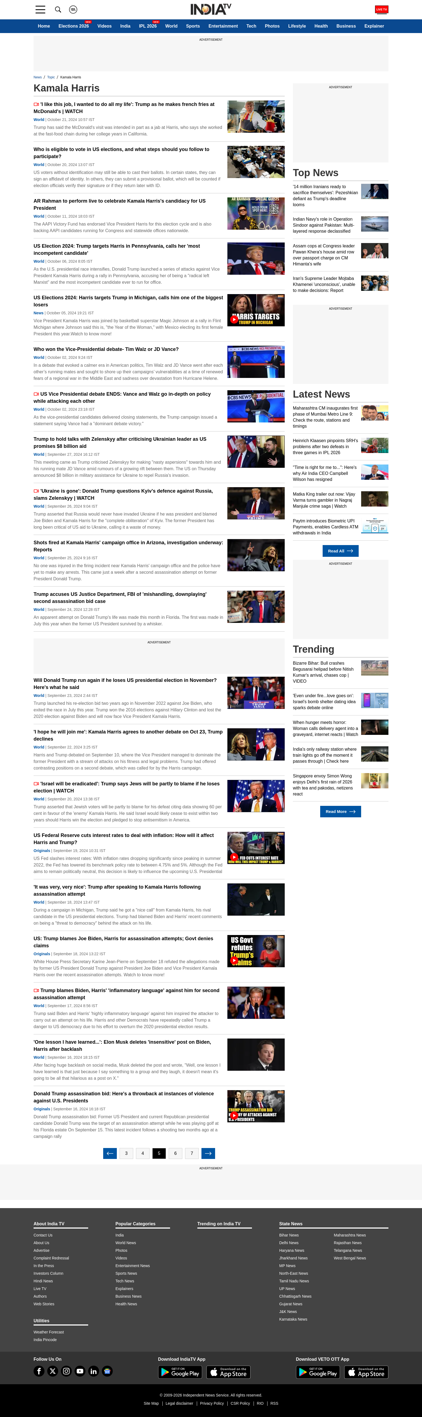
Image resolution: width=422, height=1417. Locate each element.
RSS (274, 1403)
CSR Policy (240, 1403)
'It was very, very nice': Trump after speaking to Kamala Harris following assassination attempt (117, 890)
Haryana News (291, 1250)
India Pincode (45, 1340)
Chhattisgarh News (295, 1296)
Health (321, 26)
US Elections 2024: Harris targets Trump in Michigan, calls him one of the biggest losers (128, 301)
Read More (340, 812)
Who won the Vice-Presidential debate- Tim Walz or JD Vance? (106, 349)
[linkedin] (93, 1371)
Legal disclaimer (179, 1403)
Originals (42, 850)
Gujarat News (290, 1304)
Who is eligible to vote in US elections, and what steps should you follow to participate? (121, 153)
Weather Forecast (49, 1332)
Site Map (151, 1403)
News (38, 77)
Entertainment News (132, 1266)
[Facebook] (39, 1371)
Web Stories (44, 1304)
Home (44, 26)
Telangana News (348, 1250)
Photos (272, 26)
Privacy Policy (212, 1403)
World (171, 26)
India (125, 26)
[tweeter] (52, 1371)
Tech (251, 26)
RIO (260, 1403)
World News (125, 1243)
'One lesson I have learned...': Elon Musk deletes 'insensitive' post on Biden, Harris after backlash (122, 1045)
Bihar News (289, 1235)
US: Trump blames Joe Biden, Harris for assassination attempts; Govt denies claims (123, 942)
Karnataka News (293, 1319)
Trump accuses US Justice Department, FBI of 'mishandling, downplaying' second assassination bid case (120, 597)
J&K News (288, 1311)
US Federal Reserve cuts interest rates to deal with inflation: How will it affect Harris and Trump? (124, 839)
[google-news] (107, 1371)
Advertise (41, 1250)
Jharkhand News (293, 1258)
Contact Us (43, 1235)
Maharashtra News (350, 1235)
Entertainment (223, 26)
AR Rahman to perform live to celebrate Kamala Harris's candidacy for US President (120, 204)
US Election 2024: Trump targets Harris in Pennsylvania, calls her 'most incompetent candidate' (117, 249)
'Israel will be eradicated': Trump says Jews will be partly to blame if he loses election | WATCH (127, 787)
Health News (126, 1304)
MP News (287, 1266)
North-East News (293, 1273)
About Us (41, 1243)
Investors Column (48, 1273)
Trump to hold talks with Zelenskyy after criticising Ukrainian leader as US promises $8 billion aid (120, 442)
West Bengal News (350, 1258)
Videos (104, 26)
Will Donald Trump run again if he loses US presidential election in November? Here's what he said (125, 684)
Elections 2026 (74, 26)
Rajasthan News (348, 1243)
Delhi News (289, 1243)
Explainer (374, 26)
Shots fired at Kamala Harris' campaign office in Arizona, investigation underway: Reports (128, 546)
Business (346, 26)
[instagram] (66, 1371)
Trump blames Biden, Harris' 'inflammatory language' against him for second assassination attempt (126, 994)
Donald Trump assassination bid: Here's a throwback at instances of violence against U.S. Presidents (124, 1097)
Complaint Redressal (51, 1258)
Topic (51, 77)
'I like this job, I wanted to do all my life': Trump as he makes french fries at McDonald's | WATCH (124, 108)
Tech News (124, 1281)
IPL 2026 (148, 26)
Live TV (40, 1288)
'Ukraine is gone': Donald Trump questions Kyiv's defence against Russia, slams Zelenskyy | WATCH (123, 494)
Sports (193, 26)
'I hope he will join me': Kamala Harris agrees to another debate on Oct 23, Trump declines (128, 735)
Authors (40, 1296)
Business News (128, 1296)
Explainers (124, 1288)
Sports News (126, 1273)
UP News (287, 1288)
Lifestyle (297, 26)
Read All (340, 551)
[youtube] (80, 1371)
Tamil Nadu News (294, 1281)
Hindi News (43, 1281)
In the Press (44, 1266)
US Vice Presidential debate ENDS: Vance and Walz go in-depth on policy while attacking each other (122, 397)
